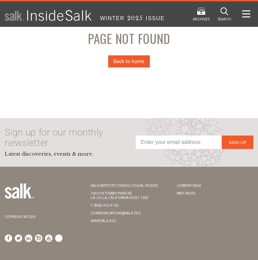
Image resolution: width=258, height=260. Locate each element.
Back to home (129, 61)
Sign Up (237, 142)
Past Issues (186, 193)
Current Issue (189, 186)
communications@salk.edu (116, 213)
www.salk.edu (103, 221)
